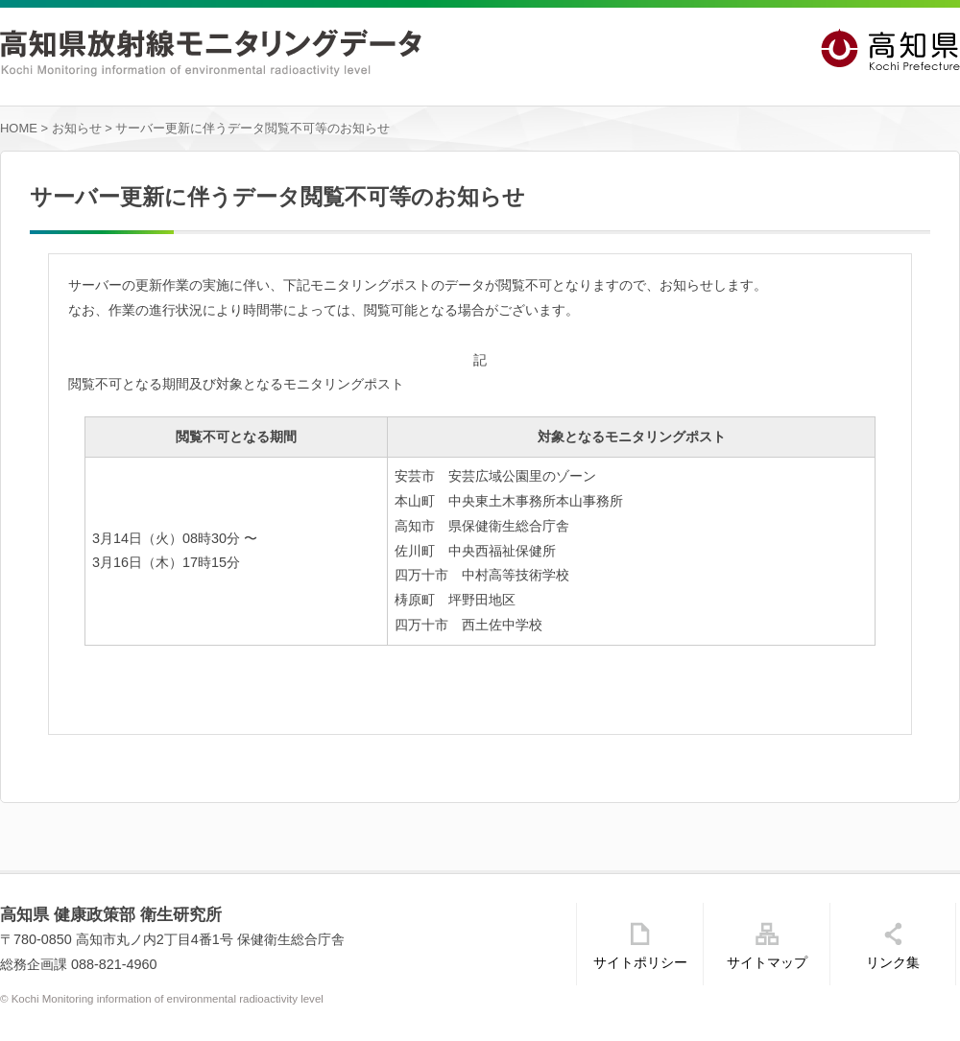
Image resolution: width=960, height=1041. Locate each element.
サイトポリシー (640, 962)
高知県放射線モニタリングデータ (211, 53)
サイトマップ (767, 962)
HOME (18, 128)
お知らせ (77, 128)
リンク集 (893, 962)
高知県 (890, 50)
